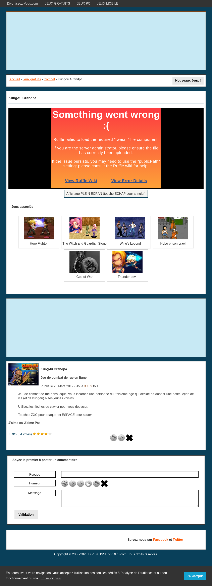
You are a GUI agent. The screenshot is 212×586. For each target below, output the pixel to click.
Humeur (35, 483)
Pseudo (34, 474)
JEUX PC (83, 3)
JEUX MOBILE (107, 3)
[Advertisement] (106, 41)
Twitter (178, 539)
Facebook (160, 539)
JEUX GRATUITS (57, 3)
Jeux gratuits (32, 79)
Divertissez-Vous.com (22, 3)
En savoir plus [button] (51, 578)
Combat (49, 79)
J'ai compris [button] (195, 576)
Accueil (14, 79)
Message (34, 493)
